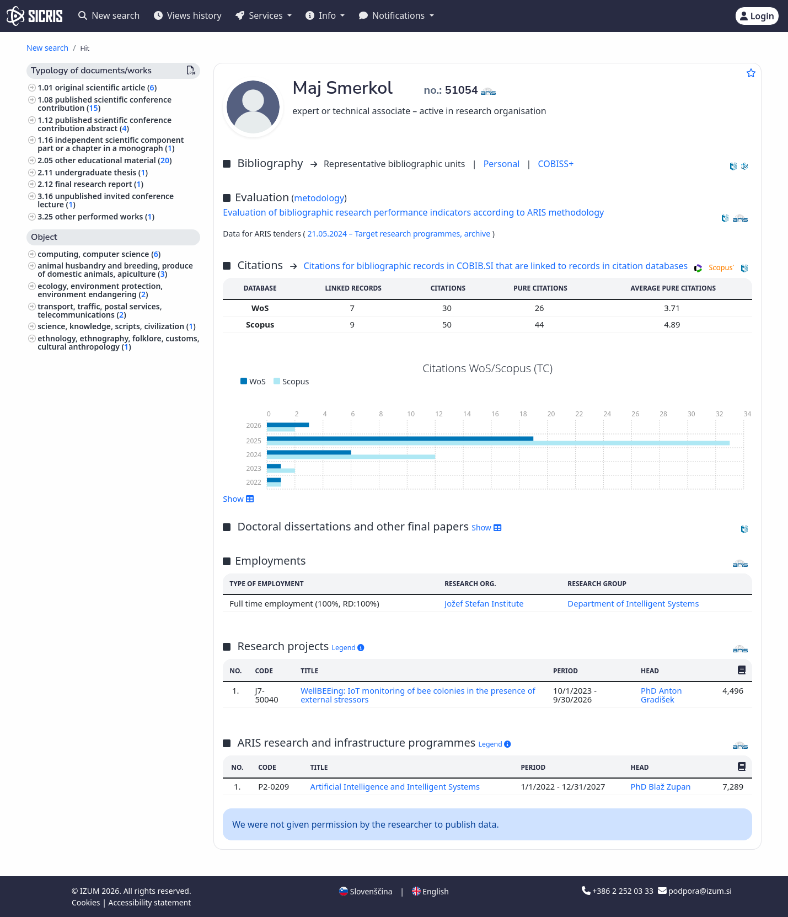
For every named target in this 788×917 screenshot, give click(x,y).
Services (260, 15)
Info (321, 15)
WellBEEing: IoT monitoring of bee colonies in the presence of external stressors (418, 695)
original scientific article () (106, 87)
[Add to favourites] (751, 73)
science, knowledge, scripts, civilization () (116, 326)
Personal (503, 164)
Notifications (393, 15)
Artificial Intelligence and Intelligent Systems (396, 786)
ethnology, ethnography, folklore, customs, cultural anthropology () (118, 342)
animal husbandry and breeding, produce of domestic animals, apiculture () (115, 269)
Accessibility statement (149, 902)
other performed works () (104, 216)
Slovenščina (365, 891)
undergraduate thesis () (101, 172)
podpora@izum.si (695, 891)
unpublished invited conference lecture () (105, 200)
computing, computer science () (98, 254)
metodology (319, 198)
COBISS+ (555, 164)
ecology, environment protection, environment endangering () (100, 290)
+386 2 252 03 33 (619, 891)
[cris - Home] (34, 16)
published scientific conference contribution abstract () (104, 124)
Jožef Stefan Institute (484, 603)
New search (109, 15)
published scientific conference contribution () (104, 103)
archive (478, 233)
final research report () (99, 184)
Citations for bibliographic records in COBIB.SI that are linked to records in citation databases (495, 266)
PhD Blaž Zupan (662, 786)
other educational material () (113, 160)
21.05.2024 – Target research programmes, (385, 233)
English (430, 891)
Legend (348, 647)
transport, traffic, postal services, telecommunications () (99, 310)
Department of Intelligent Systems (633, 603)
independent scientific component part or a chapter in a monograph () (110, 144)
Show (238, 498)
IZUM (90, 891)
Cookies (87, 902)
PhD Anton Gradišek (661, 695)
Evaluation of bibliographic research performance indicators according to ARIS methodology (413, 212)
